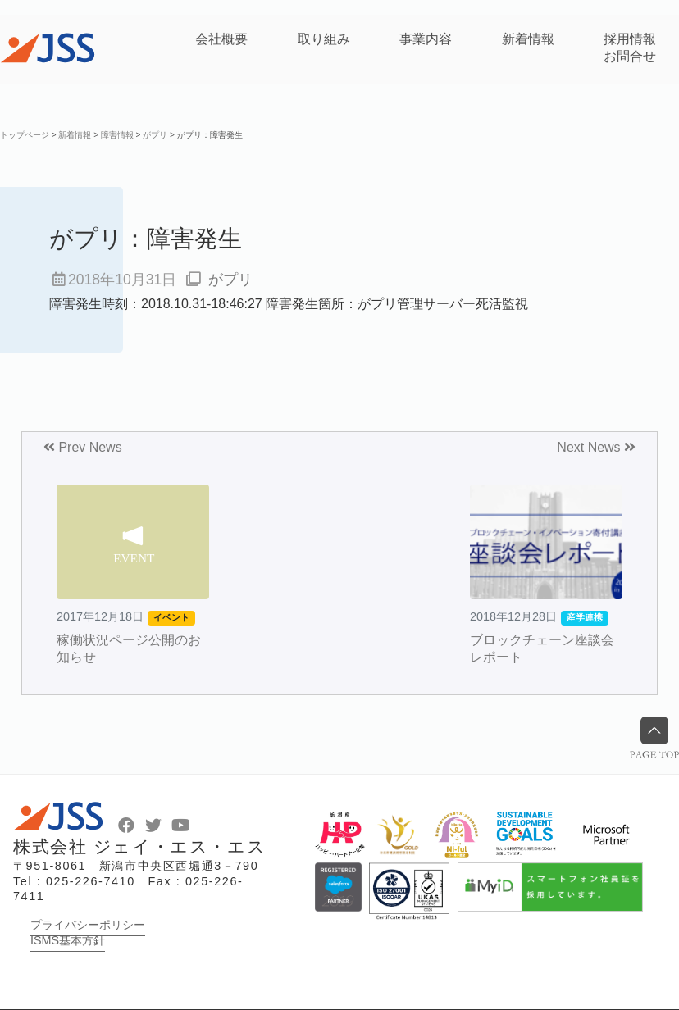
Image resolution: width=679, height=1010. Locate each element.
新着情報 (528, 39)
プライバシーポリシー (87, 924)
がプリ (230, 279)
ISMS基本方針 (67, 940)
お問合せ (630, 56)
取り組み (324, 39)
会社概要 (221, 39)
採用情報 (630, 39)
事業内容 (425, 39)
